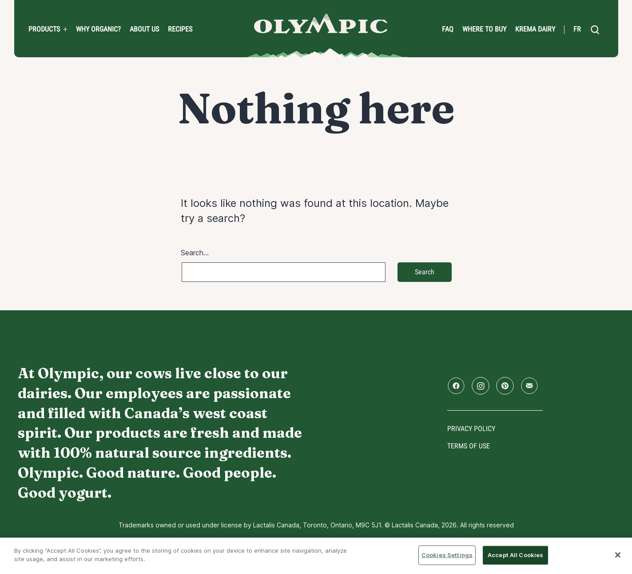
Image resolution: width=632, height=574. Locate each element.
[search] (595, 30)
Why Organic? (98, 29)
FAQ (447, 29)
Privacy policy (471, 428)
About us (144, 29)
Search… (195, 252)
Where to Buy (484, 29)
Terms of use (468, 446)
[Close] (618, 555)
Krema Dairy (535, 29)
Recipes (180, 29)
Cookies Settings (447, 554)
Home (320, 24)
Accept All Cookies (515, 554)
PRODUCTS (44, 29)
